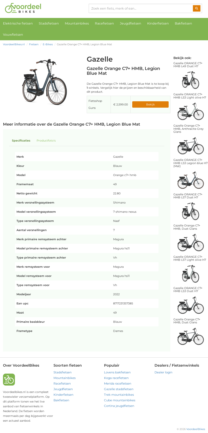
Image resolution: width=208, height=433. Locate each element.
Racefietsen (104, 23)
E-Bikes (48, 44)
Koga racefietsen (116, 378)
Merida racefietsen (117, 383)
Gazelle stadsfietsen (118, 389)
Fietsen (34, 44)
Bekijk (150, 104)
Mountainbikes (77, 23)
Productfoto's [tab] (46, 140)
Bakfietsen (183, 23)
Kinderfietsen (158, 23)
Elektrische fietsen (18, 23)
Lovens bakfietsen (117, 372)
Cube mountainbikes (119, 400)
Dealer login (163, 372)
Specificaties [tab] (21, 140)
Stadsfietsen (49, 23)
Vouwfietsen (13, 34)
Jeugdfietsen (130, 23)
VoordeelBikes (195, 429)
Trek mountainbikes (119, 395)
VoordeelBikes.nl (14, 44)
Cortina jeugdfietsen (119, 406)
